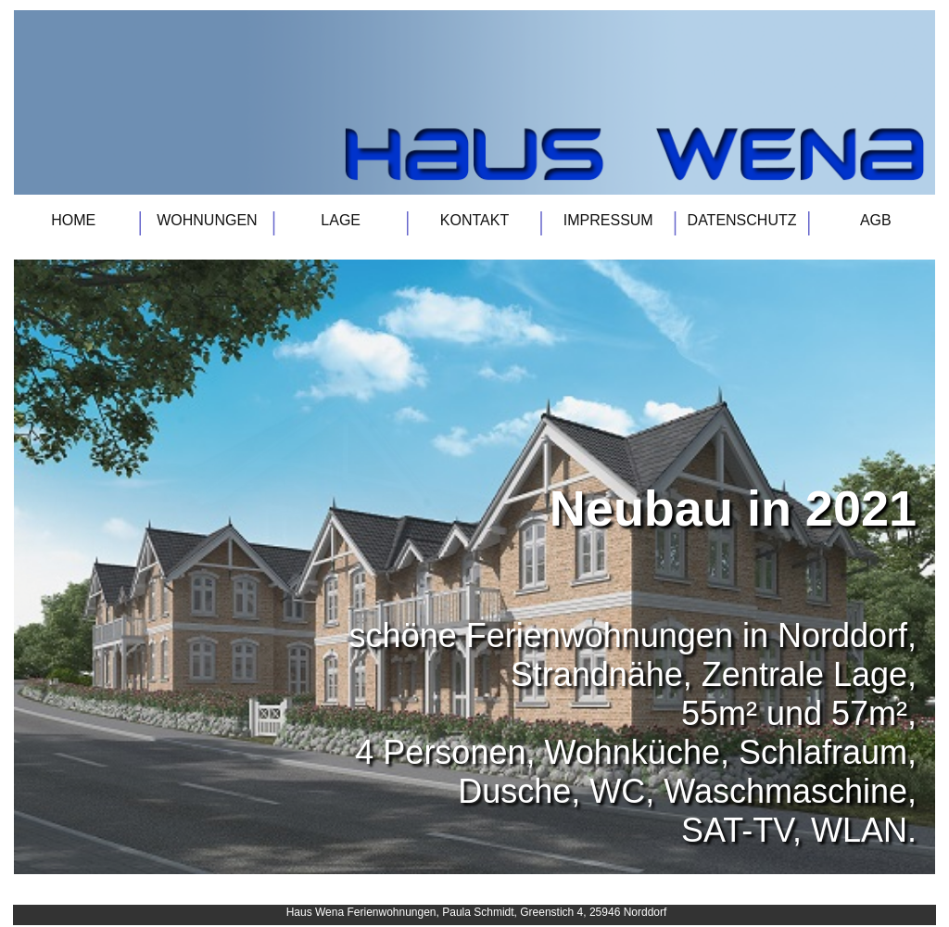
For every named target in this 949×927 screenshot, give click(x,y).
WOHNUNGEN (207, 220)
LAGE (341, 220)
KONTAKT (474, 220)
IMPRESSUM (608, 220)
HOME (73, 220)
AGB (876, 220)
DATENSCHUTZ (742, 220)
